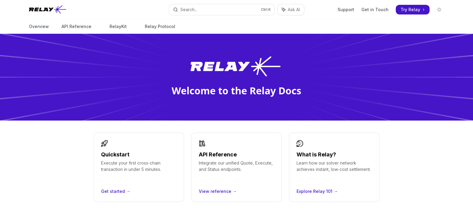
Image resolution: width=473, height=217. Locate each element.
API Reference (76, 29)
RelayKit (118, 29)
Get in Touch (375, 9)
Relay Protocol (160, 29)
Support (346, 9)
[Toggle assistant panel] (291, 9)
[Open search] (222, 9)
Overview (39, 29)
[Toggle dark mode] (439, 9)
